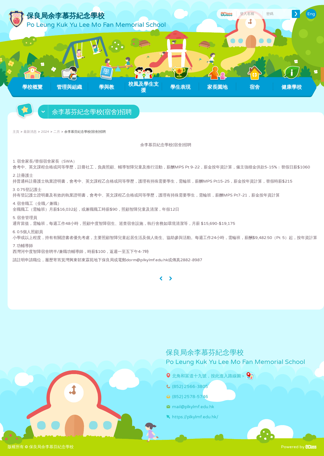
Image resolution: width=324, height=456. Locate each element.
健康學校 (291, 83)
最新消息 (30, 132)
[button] (89, 112)
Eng (311, 13)
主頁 (16, 132)
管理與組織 (69, 83)
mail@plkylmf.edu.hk (193, 406)
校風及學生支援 (143, 85)
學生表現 (180, 83)
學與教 (106, 83)
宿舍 (254, 83)
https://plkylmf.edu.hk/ (195, 417)
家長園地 (217, 83)
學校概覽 (32, 83)
